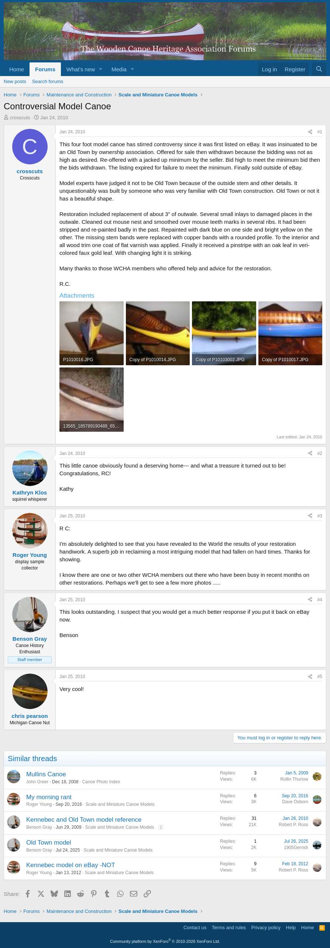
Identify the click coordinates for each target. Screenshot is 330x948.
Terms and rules (229, 927)
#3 (319, 516)
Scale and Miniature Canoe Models (120, 804)
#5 (319, 676)
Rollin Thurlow (294, 779)
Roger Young (39, 804)
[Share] (310, 132)
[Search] (319, 69)
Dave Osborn (295, 801)
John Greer (37, 781)
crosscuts (20, 117)
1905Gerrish (296, 847)
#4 (319, 599)
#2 (319, 453)
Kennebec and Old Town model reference (84, 819)
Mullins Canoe (46, 774)
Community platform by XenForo (165, 941)
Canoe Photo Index (101, 781)
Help (291, 927)
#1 (319, 131)
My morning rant (49, 797)
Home (16, 69)
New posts (15, 81)
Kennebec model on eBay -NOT (70, 865)
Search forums (47, 81)
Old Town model (48, 842)
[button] (101, 69)
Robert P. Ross (293, 824)
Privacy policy (266, 927)
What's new (80, 69)
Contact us (194, 927)
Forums (45, 69)
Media (119, 69)
